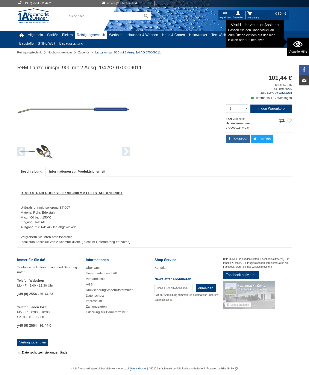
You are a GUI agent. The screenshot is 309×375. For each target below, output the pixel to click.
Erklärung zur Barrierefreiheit (106, 312)
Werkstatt (116, 35)
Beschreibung (31, 171)
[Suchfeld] (104, 16)
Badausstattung (71, 43)
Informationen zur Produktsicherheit (77, 171)
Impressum (94, 301)
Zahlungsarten (96, 306)
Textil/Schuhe (221, 35)
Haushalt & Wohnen (143, 35)
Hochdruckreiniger (60, 52)
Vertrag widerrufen (32, 342)
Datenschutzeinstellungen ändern (44, 352)
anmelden (205, 288)
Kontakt (160, 267)
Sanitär (52, 35)
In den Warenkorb (271, 108)
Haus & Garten (173, 35)
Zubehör (83, 52)
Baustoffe (26, 43)
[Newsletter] (173, 288)
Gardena (264, 35)
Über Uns (93, 267)
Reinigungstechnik (91, 35)
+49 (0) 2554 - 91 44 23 (35, 294)
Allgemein (35, 35)
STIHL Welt (46, 43)
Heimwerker (198, 35)
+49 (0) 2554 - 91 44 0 (34, 325)
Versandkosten (283, 92)
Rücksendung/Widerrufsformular (109, 290)
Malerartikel (245, 35)
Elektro (67, 35)
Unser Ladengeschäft (101, 273)
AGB (89, 284)
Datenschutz (95, 295)
